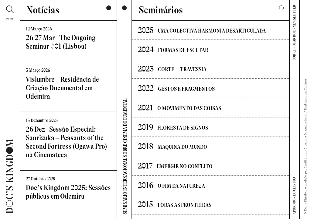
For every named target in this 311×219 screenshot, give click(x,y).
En (12, 19)
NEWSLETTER (294, 16)
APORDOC (294, 206)
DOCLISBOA (294, 186)
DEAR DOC (294, 38)
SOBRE (294, 54)
